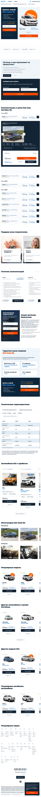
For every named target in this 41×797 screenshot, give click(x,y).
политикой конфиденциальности (25, 96)
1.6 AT (14, 413)
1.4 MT (5, 413)
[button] (2, 134)
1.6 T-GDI (20, 413)
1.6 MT (10, 413)
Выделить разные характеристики (9, 416)
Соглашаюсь (32, 792)
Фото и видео (31, 4)
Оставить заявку (20, 94)
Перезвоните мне (20, 777)
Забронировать (31, 161)
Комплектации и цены (6, 4)
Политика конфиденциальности (6, 794)
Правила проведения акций (16, 794)
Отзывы (23, 773)
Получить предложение (9, 29)
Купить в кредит (29, 35)
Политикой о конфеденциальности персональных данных (31, 788)
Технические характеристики (19, 4)
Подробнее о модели (18, 300)
